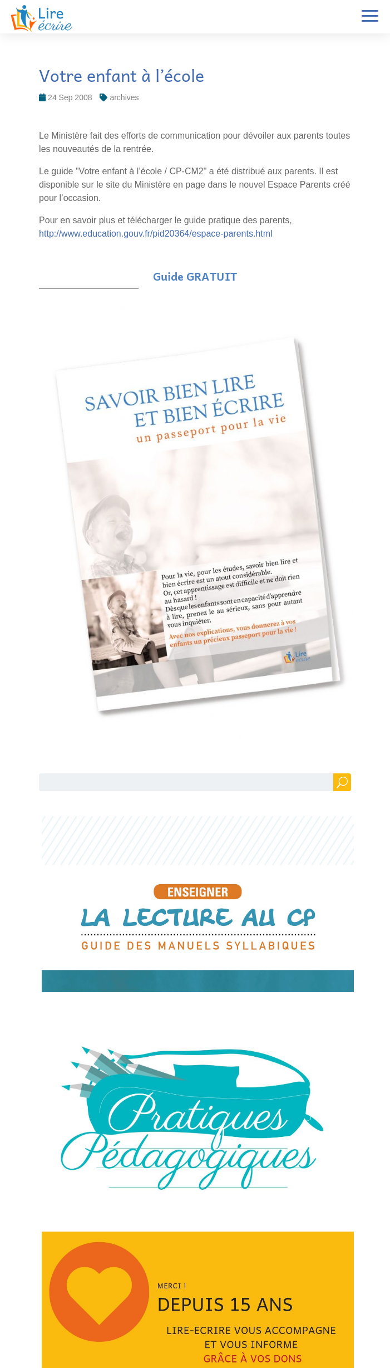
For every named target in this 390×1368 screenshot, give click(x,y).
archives (124, 97)
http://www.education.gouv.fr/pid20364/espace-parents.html (156, 233)
